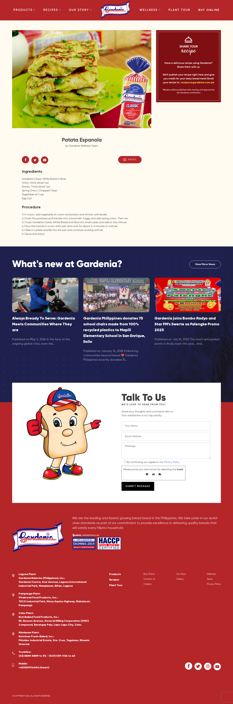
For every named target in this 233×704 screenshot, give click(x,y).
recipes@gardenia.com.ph (197, 82)
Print (130, 159)
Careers (147, 584)
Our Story (80, 10)
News (210, 579)
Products (24, 10)
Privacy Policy (172, 462)
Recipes (52, 10)
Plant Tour (179, 10)
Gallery (180, 579)
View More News (205, 264)
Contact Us (149, 579)
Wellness (149, 10)
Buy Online (209, 10)
